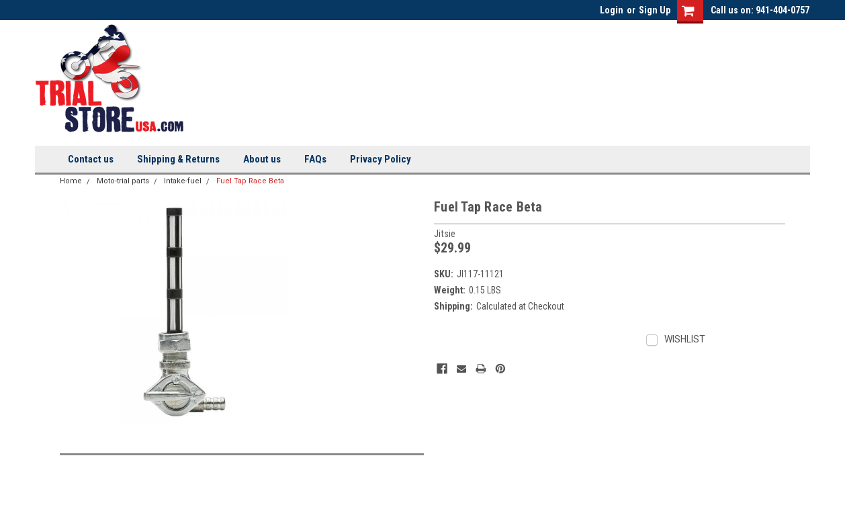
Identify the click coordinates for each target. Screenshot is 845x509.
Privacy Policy (380, 159)
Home (71, 181)
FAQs (315, 159)
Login (611, 10)
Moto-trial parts (123, 181)
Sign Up (654, 10)
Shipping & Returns (178, 159)
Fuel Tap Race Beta (250, 181)
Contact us (91, 159)
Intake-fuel (183, 181)
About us (262, 159)
